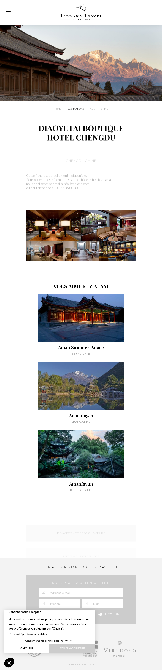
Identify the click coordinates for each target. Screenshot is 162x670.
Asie (92, 111)
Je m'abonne (110, 614)
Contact (51, 567)
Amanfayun (81, 483)
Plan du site (108, 567)
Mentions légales (78, 567)
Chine (104, 111)
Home (57, 111)
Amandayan (81, 415)
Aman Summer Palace (81, 347)
